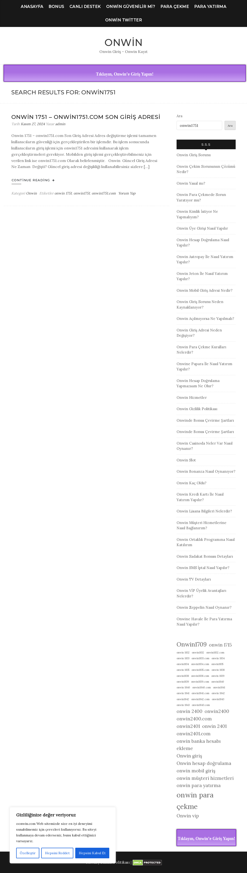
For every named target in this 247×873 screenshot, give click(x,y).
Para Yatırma (210, 6)
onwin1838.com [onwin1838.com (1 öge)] (200, 676)
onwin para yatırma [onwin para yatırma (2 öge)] (199, 785)
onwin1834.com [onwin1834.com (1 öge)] (200, 664)
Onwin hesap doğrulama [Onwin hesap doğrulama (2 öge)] (204, 763)
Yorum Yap (127, 193)
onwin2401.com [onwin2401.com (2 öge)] (194, 734)
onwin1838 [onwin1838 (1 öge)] (183, 676)
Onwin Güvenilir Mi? (130, 6)
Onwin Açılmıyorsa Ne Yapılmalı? (205, 318)
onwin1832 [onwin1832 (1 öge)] (198, 652)
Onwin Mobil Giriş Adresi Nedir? (205, 290)
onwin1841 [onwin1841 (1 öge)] (219, 687)
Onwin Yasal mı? (191, 183)
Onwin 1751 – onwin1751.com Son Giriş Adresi (85, 117)
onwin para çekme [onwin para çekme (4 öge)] (195, 800)
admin (60, 124)
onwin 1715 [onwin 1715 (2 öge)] (220, 645)
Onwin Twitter (123, 20)
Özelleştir (28, 853)
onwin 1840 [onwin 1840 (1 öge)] (183, 687)
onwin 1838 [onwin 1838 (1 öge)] (218, 670)
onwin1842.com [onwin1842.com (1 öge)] (200, 699)
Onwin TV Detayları (194, 579)
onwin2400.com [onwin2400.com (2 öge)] (194, 719)
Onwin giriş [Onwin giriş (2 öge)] (189, 756)
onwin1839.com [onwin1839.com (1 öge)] (200, 681)
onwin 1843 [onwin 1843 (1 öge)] (183, 705)
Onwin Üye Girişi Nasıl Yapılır (202, 228)
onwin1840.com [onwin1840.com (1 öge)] (201, 687)
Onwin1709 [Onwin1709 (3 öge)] (192, 644)
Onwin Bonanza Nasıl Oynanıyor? (206, 471)
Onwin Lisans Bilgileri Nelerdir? (204, 511)
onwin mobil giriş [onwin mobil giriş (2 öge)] (196, 771)
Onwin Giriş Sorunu (194, 155)
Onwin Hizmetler (192, 397)
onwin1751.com (104, 193)
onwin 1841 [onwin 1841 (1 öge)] (183, 693)
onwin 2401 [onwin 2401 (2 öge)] (214, 726)
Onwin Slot (186, 460)
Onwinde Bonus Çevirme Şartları (205, 420)
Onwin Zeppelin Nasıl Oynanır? (204, 607)
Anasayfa (32, 6)
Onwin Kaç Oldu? (191, 483)
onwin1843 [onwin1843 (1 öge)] (218, 699)
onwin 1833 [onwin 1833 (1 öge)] (183, 658)
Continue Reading (33, 180)
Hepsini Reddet (57, 853)
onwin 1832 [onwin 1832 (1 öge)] (183, 652)
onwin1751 (82, 193)
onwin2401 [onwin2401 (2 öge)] (188, 726)
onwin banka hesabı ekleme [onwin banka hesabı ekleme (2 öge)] (199, 744)
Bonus (56, 6)
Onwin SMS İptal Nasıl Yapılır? (203, 567)
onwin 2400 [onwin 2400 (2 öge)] (189, 711)
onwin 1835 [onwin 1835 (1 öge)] (183, 670)
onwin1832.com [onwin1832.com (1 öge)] (215, 652)
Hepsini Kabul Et (92, 853)
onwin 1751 (63, 193)
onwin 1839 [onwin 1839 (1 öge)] (217, 676)
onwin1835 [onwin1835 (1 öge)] (217, 664)
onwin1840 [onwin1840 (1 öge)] (217, 681)
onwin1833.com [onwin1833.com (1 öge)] (200, 658)
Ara (179, 116)
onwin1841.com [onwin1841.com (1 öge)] (200, 693)
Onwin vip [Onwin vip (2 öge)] (188, 816)
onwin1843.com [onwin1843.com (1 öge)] (201, 705)
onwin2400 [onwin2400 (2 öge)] (217, 711)
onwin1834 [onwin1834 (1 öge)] (183, 664)
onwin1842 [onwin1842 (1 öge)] (183, 699)
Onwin (123, 42)
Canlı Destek (85, 6)
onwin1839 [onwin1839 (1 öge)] (183, 681)
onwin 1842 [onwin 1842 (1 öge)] (218, 693)
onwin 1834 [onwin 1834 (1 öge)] (218, 658)
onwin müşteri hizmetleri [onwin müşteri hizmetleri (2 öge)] (205, 778)
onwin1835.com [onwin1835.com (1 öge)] (200, 670)
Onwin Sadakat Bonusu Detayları (205, 556)
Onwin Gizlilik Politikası (197, 409)
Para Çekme (174, 6)
